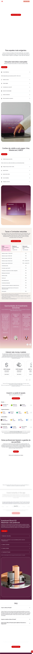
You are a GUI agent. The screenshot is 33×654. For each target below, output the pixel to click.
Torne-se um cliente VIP (16, 14)
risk (20, 383)
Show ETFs (16, 451)
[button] (16, 72)
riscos (19, 431)
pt (16, 1)
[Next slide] (31, 344)
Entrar (21, 1)
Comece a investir (16, 398)
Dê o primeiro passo (16, 646)
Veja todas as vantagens (16, 241)
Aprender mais (5, 332)
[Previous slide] (28, 344)
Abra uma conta (26, 1)
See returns (7, 374)
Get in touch (5, 67)
